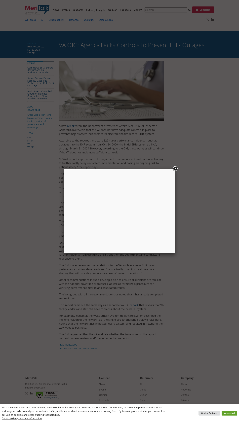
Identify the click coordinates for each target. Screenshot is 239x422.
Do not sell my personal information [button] (22, 418)
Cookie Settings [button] (209, 413)
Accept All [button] (229, 413)
